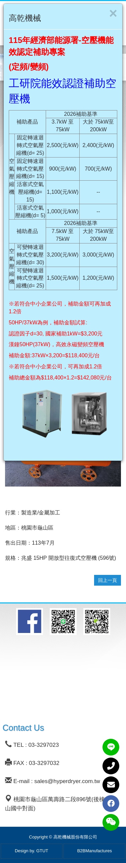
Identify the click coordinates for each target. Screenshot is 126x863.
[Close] (113, 13)
